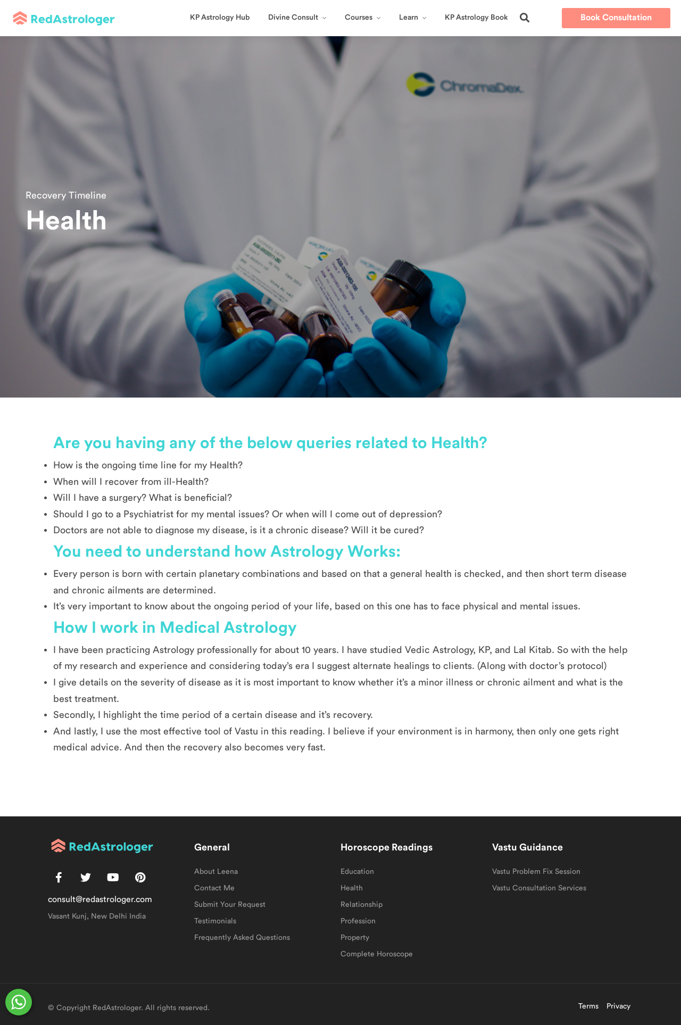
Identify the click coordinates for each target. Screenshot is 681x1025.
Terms (588, 1006)
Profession (358, 921)
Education (357, 871)
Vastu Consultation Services (539, 888)
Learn (408, 17)
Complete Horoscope (376, 954)
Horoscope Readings (386, 847)
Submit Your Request (229, 904)
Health (351, 888)
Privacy (618, 1006)
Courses (358, 17)
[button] (524, 17)
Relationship (361, 904)
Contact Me (214, 888)
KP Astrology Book (476, 17)
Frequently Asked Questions (242, 937)
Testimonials (215, 921)
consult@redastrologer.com (100, 899)
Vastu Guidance (527, 847)
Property (354, 937)
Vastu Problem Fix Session (536, 871)
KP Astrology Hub (220, 17)
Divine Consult (293, 17)
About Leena (216, 871)
